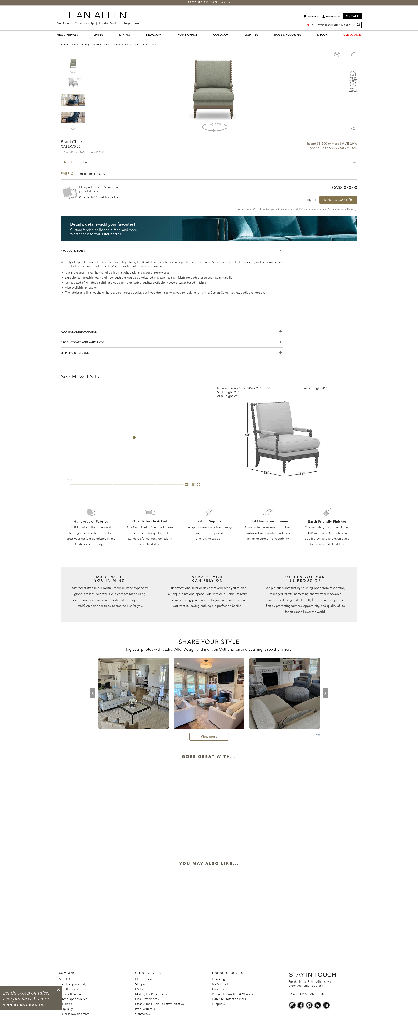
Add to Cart (338, 200)
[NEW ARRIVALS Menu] (80, 34)
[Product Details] (172, 250)
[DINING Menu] (132, 34)
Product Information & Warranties (234, 994)
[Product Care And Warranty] (172, 342)
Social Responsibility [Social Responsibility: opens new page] (72, 984)
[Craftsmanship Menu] (95, 21)
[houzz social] (317, 1005)
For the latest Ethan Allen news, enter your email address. (310, 984)
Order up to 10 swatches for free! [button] (99, 197)
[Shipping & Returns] (172, 353)
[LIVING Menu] (105, 34)
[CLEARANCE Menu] (363, 34)
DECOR (322, 34)
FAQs (139, 989)
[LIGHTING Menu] (260, 34)
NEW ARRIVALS (67, 34)
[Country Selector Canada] (310, 25)
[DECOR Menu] (330, 34)
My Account (220, 984)
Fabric (83, 173)
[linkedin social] (326, 1005)
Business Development (74, 1014)
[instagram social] (292, 1005)
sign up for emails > (25, 1005)
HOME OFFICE (187, 34)
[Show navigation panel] (337, 54)
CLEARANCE (352, 34)
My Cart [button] (352, 16)
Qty (309, 199)
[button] (331, 18)
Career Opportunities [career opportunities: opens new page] (73, 999)
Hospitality (66, 1009)
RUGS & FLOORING (287, 34)
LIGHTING (251, 34)
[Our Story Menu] (70, 21)
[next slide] (325, 693)
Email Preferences (147, 999)
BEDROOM (153, 34)
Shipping (141, 984)
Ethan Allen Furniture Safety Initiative (159, 1004)
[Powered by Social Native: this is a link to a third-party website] (318, 734)
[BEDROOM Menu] (163, 34)
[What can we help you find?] (338, 25)
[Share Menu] (353, 126)
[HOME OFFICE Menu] (200, 34)
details (224, 2)
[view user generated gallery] (209, 737)
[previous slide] (92, 693)
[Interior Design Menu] (120, 21)
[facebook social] (300, 1005)
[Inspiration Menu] (140, 21)
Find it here (110, 234)
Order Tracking (145, 979)
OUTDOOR (221, 34)
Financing (218, 979)
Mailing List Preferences (151, 994)
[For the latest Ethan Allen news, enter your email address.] (324, 993)
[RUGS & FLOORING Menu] (303, 34)
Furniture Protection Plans (229, 999)
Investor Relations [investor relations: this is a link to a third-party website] (70, 994)
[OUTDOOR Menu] (231, 34)
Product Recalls (145, 1009)
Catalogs (218, 989)
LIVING (98, 34)
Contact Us (142, 1014)
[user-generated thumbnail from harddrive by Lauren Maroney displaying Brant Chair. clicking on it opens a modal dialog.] (133, 693)
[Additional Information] (172, 331)
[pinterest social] (309, 1005)
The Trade (65, 1004)
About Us (65, 979)
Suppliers (218, 1004)
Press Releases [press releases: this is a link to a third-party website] (68, 989)
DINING (124, 34)
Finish (74, 162)
